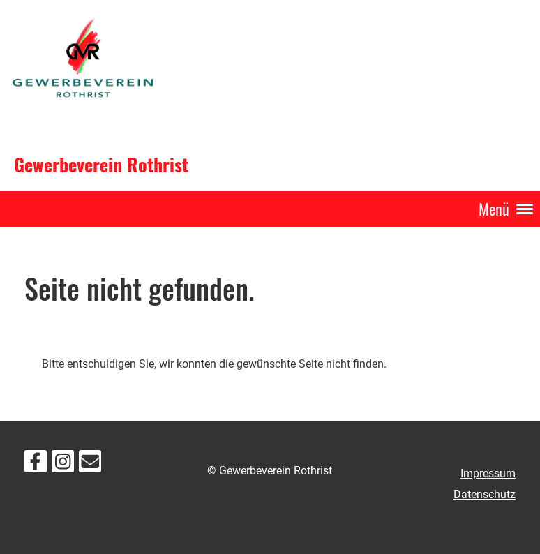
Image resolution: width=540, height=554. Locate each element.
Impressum (488, 473)
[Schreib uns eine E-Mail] (90, 464)
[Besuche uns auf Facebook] (35, 464)
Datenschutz (484, 494)
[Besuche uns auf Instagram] (63, 464)
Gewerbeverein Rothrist (101, 164)
